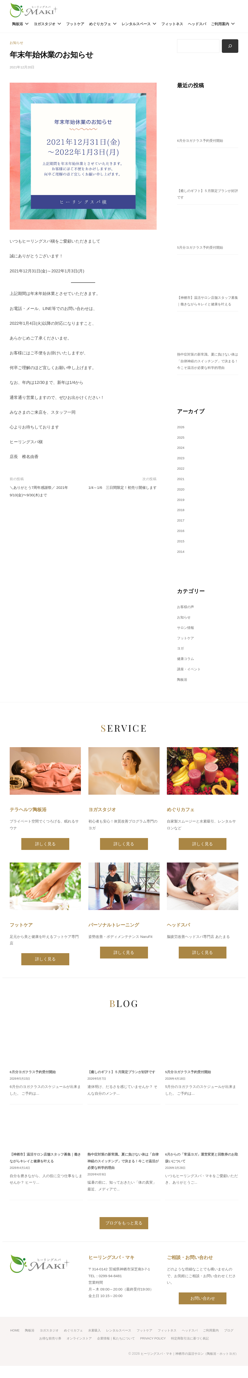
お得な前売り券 (52, 1350)
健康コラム (186, 672)
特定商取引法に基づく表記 (202, 1350)
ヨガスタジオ (44, 24)
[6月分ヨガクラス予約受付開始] (207, 118)
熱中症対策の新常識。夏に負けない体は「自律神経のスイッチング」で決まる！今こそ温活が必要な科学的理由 (123, 1174)
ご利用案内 (220, 24)
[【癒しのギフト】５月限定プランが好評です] (207, 168)
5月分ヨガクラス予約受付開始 (201, 248)
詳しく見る (45, 857)
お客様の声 (186, 620)
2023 (181, 472)
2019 (181, 513)
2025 (181, 451)
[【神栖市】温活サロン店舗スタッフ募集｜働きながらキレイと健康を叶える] (207, 275)
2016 (181, 544)
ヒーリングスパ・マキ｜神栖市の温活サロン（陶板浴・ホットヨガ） (185, 1365)
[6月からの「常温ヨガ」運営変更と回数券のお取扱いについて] (201, 1141)
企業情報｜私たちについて (122, 1350)
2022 (181, 482)
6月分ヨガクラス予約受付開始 (201, 141)
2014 (181, 565)
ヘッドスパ (197, 24)
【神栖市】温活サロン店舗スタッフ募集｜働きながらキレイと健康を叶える (206, 304)
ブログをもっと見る (123, 1236)
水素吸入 (101, 1343)
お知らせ (17, 42)
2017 (181, 534)
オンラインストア (83, 1350)
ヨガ (180, 662)
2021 (181, 493)
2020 (181, 503)
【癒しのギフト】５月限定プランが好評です (123, 1085)
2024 (181, 461)
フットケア (75, 24)
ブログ (30, 1350)
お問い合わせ (202, 1311)
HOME (16, 1343)
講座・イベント (189, 683)
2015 (181, 555)
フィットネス (172, 24)
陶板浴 (17, 24)
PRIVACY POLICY (162, 1350)
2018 (181, 524)
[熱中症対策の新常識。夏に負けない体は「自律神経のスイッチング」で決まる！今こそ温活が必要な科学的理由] (207, 338)
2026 (181, 440)
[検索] (229, 46)
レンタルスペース (136, 24)
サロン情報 (186, 641)
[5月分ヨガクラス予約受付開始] (207, 225)
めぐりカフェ (100, 24)
